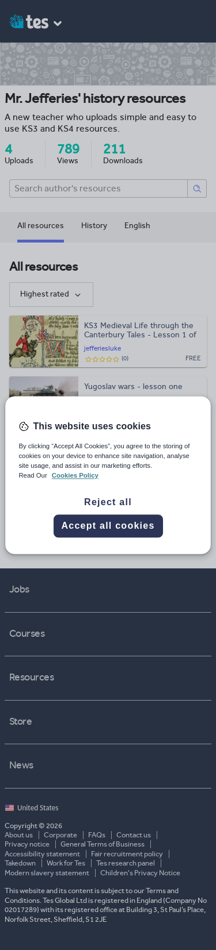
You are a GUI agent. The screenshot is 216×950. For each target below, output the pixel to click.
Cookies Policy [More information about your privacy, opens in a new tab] (75, 475)
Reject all (108, 502)
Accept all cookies (107, 525)
